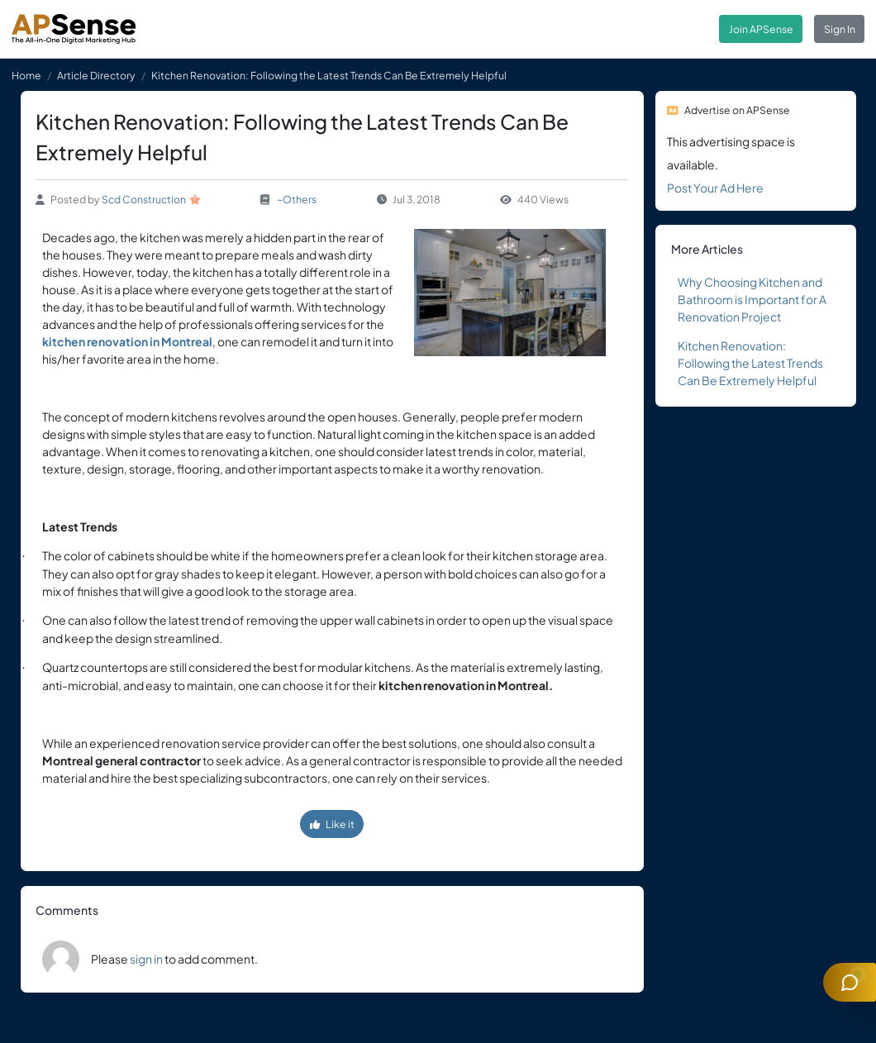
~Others (297, 199)
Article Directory (96, 75)
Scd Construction (144, 199)
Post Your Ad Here (715, 187)
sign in (146, 958)
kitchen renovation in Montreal (127, 341)
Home (26, 75)
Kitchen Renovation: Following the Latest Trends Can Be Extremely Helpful (750, 363)
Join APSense (761, 29)
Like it (332, 824)
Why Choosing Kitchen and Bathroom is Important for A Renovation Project (752, 299)
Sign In (839, 29)
